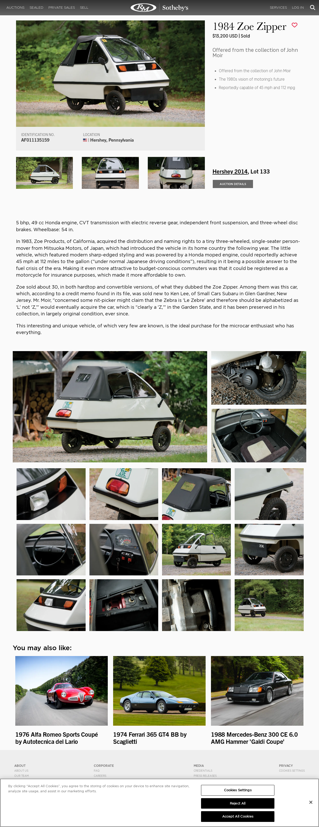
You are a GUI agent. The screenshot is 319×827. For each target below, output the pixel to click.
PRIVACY (286, 766)
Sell (84, 7)
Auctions (15, 7)
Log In (298, 7)
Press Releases (205, 775)
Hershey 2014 (230, 171)
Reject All (237, 803)
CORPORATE (104, 766)
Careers (100, 775)
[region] (159, 803)
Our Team (21, 775)
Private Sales (61, 7)
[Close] (310, 802)
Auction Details (233, 184)
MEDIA (199, 766)
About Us (21, 770)
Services (278, 7)
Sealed (36, 7)
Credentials (203, 770)
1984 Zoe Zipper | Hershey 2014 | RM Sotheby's (159, 7)
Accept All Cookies (237, 816)
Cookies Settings (292, 770)
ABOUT (20, 766)
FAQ (97, 770)
